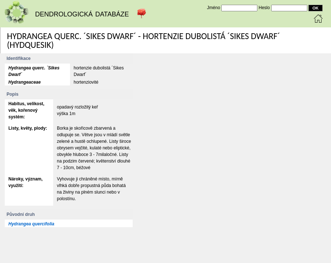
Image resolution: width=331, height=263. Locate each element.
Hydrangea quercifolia (31, 223)
